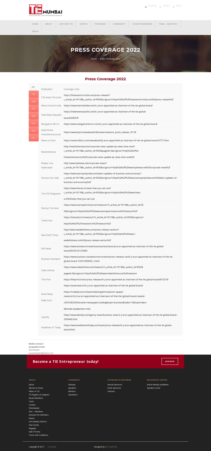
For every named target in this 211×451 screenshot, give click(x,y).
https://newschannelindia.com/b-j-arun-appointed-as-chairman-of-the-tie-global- (105, 105)
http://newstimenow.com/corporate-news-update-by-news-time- (96, 146)
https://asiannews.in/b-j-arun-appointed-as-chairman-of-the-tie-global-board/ (103, 285)
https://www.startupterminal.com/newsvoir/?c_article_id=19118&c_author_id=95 (103, 204)
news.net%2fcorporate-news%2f (153, 167)
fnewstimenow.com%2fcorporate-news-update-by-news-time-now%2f (99, 157)
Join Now (169, 361)
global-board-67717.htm (156, 140)
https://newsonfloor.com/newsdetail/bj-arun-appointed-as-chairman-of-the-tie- (104, 140)
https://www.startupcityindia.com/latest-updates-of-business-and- (97, 173)
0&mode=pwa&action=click (77, 308)
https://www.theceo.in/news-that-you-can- (85, 188)
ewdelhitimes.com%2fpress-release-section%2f (87, 240)
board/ (149, 105)
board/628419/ (71, 117)
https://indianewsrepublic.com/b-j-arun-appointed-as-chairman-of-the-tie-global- (105, 111)
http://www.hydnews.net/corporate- (82, 163)
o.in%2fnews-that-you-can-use (79, 198)
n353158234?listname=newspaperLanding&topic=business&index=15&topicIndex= (105, 302)
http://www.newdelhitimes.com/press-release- (87, 229)
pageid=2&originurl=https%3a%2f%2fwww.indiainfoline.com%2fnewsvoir (100, 273)
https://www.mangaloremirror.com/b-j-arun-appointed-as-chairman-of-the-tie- (104, 124)
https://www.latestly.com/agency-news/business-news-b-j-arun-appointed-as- (103, 314)
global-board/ (151, 124)
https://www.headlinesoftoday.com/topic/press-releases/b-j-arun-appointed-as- (104, 325)
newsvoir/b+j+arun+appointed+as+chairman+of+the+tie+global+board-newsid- (104, 296)
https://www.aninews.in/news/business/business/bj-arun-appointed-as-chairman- (105, 246)
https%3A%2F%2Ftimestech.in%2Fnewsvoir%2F (87, 223)
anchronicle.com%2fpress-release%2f (154, 99)
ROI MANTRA (111, 446)
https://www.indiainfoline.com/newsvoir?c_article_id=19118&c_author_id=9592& (103, 267)
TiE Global (51, 446)
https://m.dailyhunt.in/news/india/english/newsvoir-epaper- (94, 291)
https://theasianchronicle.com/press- (82, 95)
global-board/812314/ (157, 279)
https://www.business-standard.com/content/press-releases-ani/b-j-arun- (101, 256)
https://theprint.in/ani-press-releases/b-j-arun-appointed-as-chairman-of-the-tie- (105, 279)
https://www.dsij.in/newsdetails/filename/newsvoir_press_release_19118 (100, 132)
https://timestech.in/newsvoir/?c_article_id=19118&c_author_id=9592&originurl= (104, 217)
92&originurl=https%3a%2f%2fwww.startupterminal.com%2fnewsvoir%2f (100, 211)
